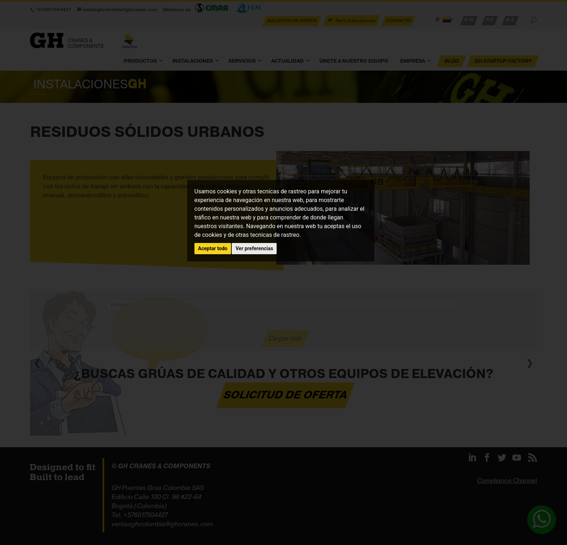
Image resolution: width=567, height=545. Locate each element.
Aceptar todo (212, 248)
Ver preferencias (254, 248)
